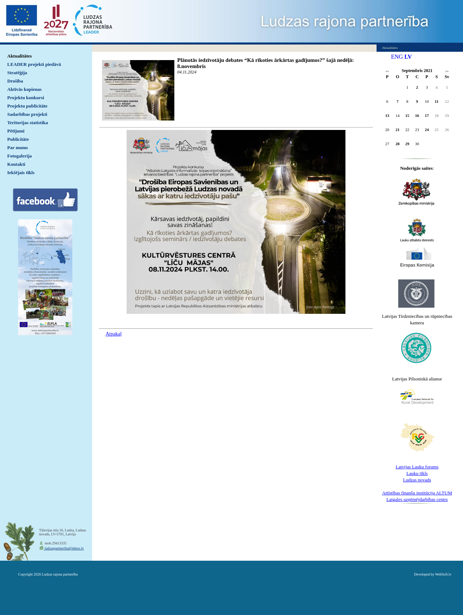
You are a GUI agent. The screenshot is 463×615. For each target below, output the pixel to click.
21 (398, 129)
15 (407, 115)
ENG (397, 57)
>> (447, 71)
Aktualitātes (19, 56)
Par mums (17, 147)
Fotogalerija (19, 156)
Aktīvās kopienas (24, 89)
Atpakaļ (114, 334)
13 (387, 115)
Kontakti (16, 164)
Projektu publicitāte (27, 106)
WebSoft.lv (443, 574)
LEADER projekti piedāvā (34, 64)
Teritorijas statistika (27, 122)
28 (398, 144)
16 (417, 115)
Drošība (15, 81)
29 (407, 144)
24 (427, 129)
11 (436, 101)
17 (427, 115)
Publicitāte (18, 139)
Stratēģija (17, 72)
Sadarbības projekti (27, 114)
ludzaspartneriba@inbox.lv (64, 548)
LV (408, 57)
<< (387, 71)
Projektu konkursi (25, 97)
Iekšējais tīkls (20, 172)
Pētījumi (16, 131)
